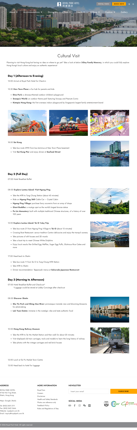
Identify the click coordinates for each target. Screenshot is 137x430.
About (13, 12)
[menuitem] (129, 4)
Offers (66, 12)
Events (80, 12)
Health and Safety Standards (47, 399)
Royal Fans (41, 390)
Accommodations (32, 12)
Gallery (124, 12)
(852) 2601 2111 (9, 406)
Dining (52, 12)
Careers (40, 393)
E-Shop (95, 12)
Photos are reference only (46, 402)
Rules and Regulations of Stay (48, 408)
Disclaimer (41, 396)
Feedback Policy (43, 405)
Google (7, 401)
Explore (110, 12)
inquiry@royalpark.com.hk (14, 413)
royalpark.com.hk (13, 411)
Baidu (14, 401)
